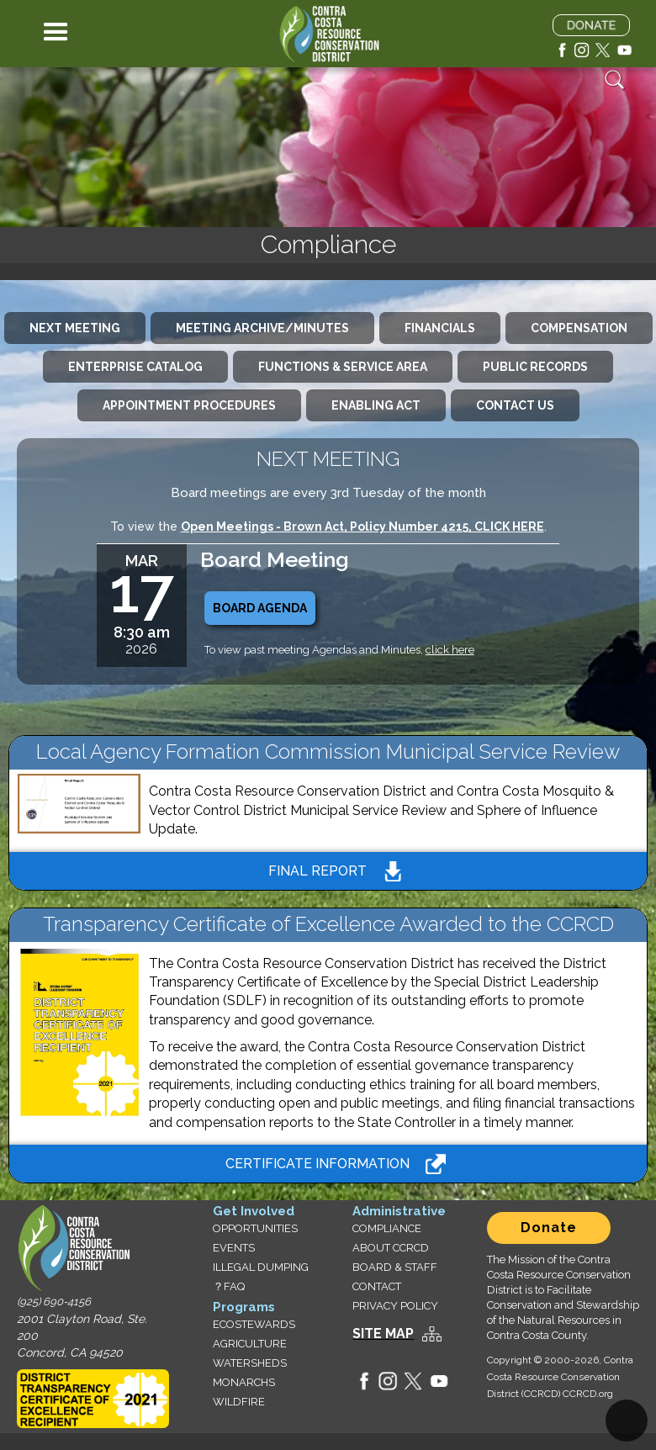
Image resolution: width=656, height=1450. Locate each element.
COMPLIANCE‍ (386, 1228)
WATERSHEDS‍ (250, 1363)
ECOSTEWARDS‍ (254, 1324)
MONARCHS (244, 1382)
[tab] (74, 328)
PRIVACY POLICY (395, 1305)
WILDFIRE (239, 1401)
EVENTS (234, 1247)
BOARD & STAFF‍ (394, 1267)
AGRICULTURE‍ (250, 1343)
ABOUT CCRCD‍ (390, 1247)
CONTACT (376, 1286)
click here (450, 649)
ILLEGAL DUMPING (261, 1267)
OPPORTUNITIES (255, 1228)
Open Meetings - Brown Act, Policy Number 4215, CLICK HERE (362, 526)
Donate (549, 1228)
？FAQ (229, 1286)
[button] (56, 33)
